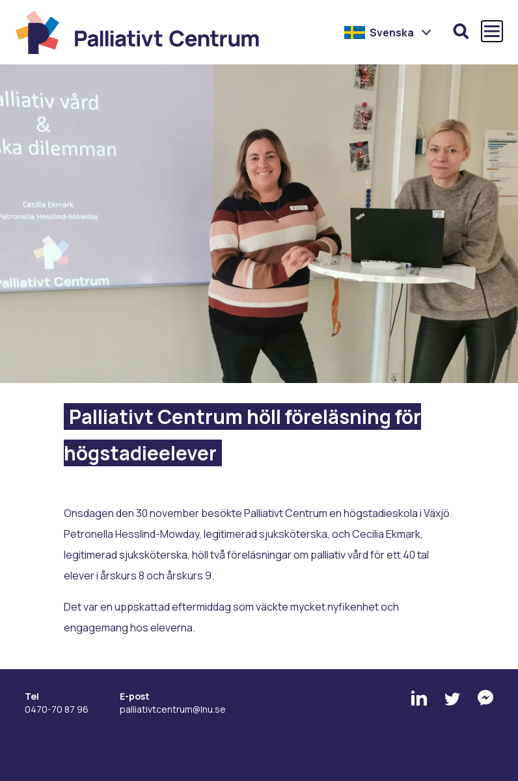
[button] (388, 32)
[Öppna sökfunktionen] (461, 31)
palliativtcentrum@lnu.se (173, 709)
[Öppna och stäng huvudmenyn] (492, 31)
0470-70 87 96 (57, 709)
